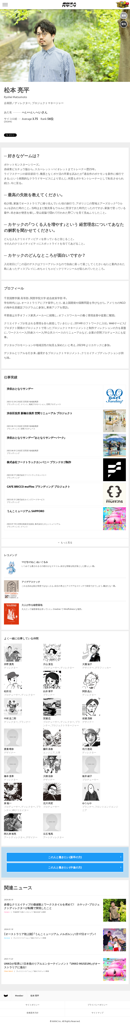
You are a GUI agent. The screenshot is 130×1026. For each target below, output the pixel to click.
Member (19, 996)
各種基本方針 (32, 1013)
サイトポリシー (32, 1005)
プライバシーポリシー (97, 1005)
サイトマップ (97, 1013)
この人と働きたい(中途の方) (65, 867)
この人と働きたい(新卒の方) (65, 857)
